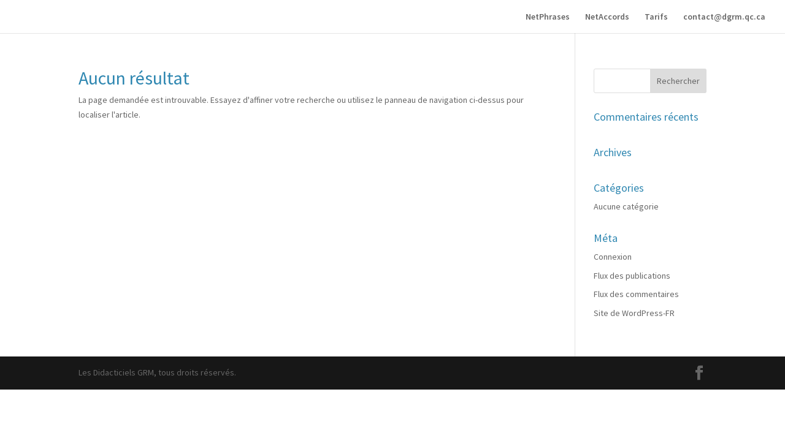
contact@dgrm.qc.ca (724, 17)
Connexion (613, 256)
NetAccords (607, 17)
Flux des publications (632, 275)
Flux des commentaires (636, 294)
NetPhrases (548, 17)
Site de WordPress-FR (634, 312)
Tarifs (656, 17)
